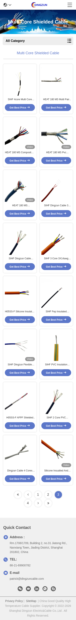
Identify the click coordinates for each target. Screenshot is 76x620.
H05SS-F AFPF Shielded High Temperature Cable (19, 417)
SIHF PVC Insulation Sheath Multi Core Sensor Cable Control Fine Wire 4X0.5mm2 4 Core (56, 364)
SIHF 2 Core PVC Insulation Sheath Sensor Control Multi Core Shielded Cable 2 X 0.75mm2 (56, 417)
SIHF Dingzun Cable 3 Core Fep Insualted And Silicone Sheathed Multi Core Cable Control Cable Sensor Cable (56, 205)
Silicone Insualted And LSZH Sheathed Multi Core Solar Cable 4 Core (56, 470)
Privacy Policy (14, 601)
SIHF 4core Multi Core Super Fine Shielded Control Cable (20, 99)
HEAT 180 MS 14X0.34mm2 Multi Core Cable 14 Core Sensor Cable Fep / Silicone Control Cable (20, 205)
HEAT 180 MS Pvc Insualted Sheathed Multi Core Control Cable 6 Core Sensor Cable (56, 152)
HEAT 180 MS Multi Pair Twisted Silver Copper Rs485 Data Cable (56, 99)
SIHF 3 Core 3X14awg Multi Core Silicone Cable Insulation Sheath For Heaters (56, 258)
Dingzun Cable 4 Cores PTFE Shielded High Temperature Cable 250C (19, 470)
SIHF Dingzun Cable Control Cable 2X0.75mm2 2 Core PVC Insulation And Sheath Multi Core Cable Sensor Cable (19, 258)
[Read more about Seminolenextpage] (17, 494)
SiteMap (31, 601)
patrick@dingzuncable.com (27, 578)
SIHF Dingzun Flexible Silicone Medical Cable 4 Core (19, 364)
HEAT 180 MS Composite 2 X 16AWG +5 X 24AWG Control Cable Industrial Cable (20, 152)
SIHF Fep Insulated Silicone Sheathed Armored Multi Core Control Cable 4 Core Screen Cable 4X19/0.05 (56, 311)
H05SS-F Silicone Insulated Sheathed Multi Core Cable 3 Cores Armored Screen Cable (20, 311)
